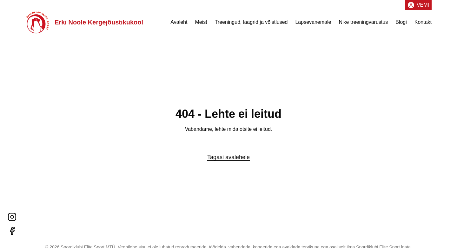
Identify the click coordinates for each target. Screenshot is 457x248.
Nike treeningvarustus (363, 24)
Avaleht (178, 24)
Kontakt (423, 24)
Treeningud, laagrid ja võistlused (251, 24)
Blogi (401, 24)
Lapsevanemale (313, 24)
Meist (201, 24)
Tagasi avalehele (228, 157)
